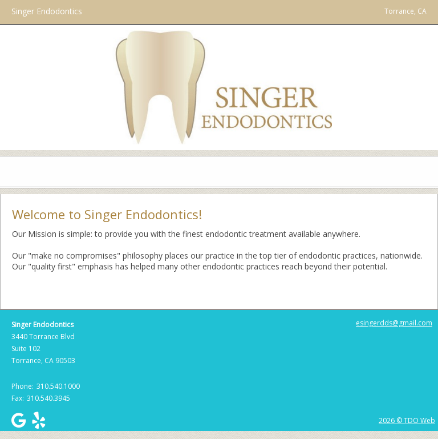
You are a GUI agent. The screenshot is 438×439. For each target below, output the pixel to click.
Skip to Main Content (39, 5)
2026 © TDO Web (407, 420)
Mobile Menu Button (9, 172)
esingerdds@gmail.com (394, 323)
